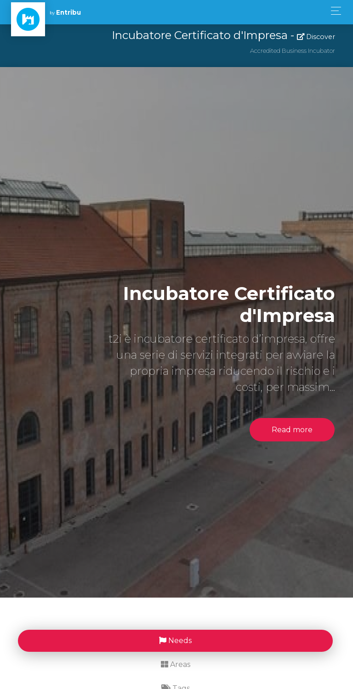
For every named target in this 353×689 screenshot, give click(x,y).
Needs (175, 640)
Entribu (68, 12)
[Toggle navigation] (333, 11)
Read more (292, 429)
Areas (175, 664)
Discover (316, 37)
